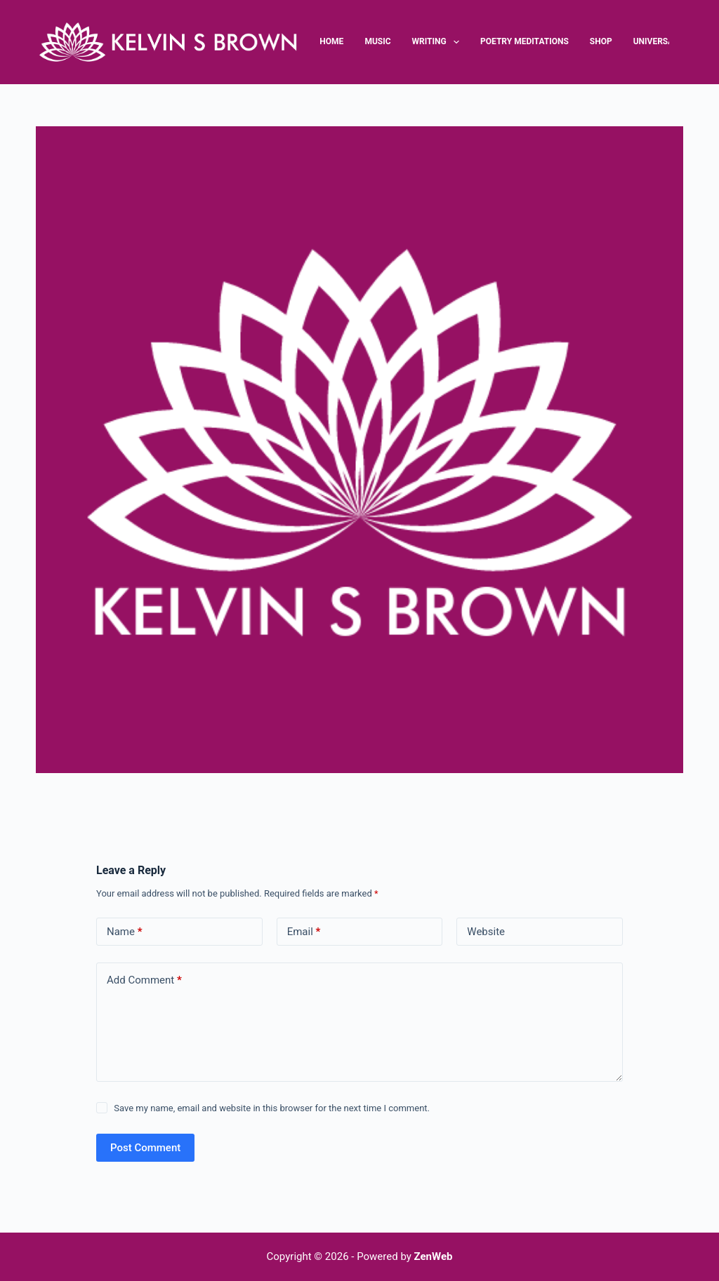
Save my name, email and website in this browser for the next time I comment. (272, 1108)
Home (331, 41)
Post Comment (145, 1147)
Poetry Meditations (524, 41)
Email (304, 932)
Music (377, 41)
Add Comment (144, 980)
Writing (437, 42)
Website (486, 931)
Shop (601, 41)
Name (125, 932)
